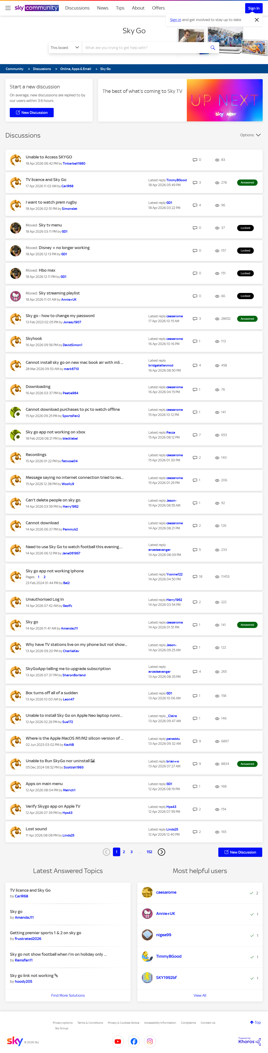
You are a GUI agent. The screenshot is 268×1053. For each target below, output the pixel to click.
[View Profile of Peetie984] (70, 393)
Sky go (32, 621)
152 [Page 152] (149, 852)
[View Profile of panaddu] (173, 739)
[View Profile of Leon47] (68, 699)
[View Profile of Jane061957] (71, 553)
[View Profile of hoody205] (23, 981)
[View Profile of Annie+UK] (69, 300)
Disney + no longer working (64, 247)
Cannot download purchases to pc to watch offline (73, 409)
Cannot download (42, 522)
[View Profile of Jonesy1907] (72, 322)
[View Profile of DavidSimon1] (72, 345)
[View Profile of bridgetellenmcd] (160, 365)
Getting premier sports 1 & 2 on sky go (45, 932)
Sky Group (61, 1028)
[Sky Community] (37, 8)
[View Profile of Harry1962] (71, 507)
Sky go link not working (32, 975)
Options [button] (247, 135)
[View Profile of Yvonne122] (174, 574)
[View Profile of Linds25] (68, 835)
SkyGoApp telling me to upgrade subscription (68, 668)
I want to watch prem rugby (51, 202)
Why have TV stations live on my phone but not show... (76, 644)
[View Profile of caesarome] (174, 316)
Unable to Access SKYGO (49, 157)
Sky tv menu (50, 225)
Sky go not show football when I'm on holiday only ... (58, 954)
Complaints (188, 1022)
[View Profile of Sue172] (67, 722)
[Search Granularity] (65, 47)
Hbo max (47, 270)
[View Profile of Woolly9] (68, 484)
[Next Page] (161, 852)
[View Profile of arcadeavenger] (159, 550)
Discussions (77, 8)
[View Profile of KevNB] (69, 745)
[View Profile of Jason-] (171, 501)
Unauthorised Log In (45, 599)
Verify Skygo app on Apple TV (53, 806)
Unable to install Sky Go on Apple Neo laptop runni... (74, 715)
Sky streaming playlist (59, 293)
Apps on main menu (44, 783)
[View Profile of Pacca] (170, 433)
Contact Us (208, 1022)
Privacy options (63, 1022)
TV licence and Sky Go (46, 179)
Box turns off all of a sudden (52, 692)
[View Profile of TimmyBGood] (176, 180)
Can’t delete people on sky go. (53, 500)
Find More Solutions (68, 995)
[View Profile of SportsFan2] (71, 416)
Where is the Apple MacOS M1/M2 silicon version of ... (74, 738)
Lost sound (36, 828)
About (138, 8)
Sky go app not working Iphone (55, 570)
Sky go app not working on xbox (55, 432)
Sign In (254, 8)
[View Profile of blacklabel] (70, 439)
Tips (120, 8)
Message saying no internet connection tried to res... (75, 477)
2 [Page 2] (124, 852)
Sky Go (134, 30)
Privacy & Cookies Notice (123, 1022)
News (102, 8)
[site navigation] (8, 8)
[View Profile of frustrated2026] (28, 938)
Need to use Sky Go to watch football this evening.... (74, 546)
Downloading (38, 386)
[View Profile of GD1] (169, 203)
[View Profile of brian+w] (172, 761)
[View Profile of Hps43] (68, 813)
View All (200, 995)
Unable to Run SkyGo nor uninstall (58, 760)
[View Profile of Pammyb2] (70, 529)
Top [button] (258, 1022)
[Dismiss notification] (256, 19)
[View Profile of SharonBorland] (74, 675)
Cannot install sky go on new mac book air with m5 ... (74, 362)
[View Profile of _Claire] (171, 716)
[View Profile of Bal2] (66, 583)
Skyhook (34, 338)
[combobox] (143, 47)
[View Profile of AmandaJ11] (69, 628)
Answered (247, 182)
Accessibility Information (160, 1022)
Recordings (36, 454)
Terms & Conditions (90, 1022)
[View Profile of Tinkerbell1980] (74, 164)
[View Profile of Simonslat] (69, 209)
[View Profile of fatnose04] (70, 461)
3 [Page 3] (131, 852)
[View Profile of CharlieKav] (71, 651)
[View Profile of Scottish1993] (74, 767)
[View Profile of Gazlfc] (67, 606)
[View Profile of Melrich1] (69, 790)
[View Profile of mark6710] (71, 369)
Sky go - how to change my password (60, 315)
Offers (158, 8)
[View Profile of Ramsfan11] (24, 960)
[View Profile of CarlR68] (67, 186)
